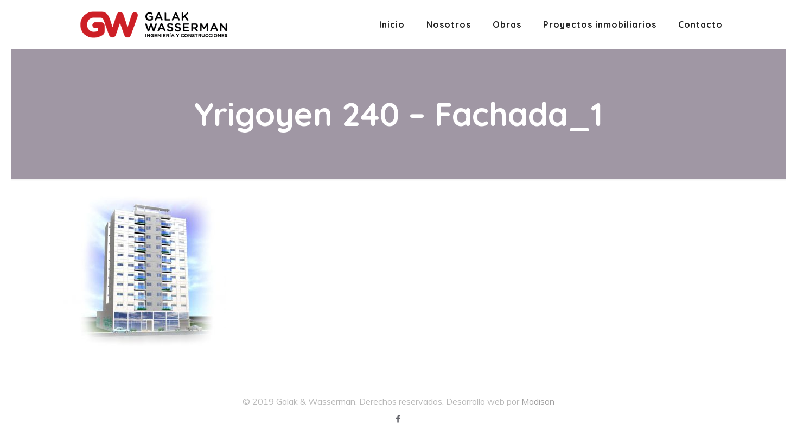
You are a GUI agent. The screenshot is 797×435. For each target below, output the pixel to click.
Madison (537, 401)
